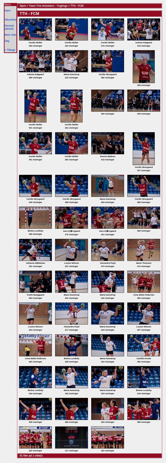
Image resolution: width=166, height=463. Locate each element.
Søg (7, 40)
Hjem (8, 10)
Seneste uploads (9, 27)
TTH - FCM (76, 5)
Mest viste (10, 34)
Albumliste (10, 19)
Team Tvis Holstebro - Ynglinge (48, 5)
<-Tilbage (10, 49)
